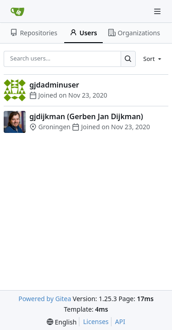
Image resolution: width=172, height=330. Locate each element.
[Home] (17, 11)
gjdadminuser (54, 84)
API (120, 321)
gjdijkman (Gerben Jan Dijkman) (86, 116)
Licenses (96, 321)
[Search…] (128, 59)
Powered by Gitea (44, 298)
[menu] (153, 58)
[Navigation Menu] (158, 11)
